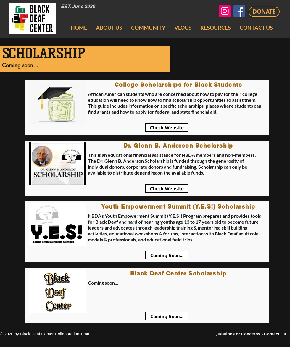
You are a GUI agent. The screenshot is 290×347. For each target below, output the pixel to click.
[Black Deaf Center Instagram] (225, 11)
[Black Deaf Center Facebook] (239, 11)
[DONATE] (264, 12)
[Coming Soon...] (166, 255)
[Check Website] (166, 127)
